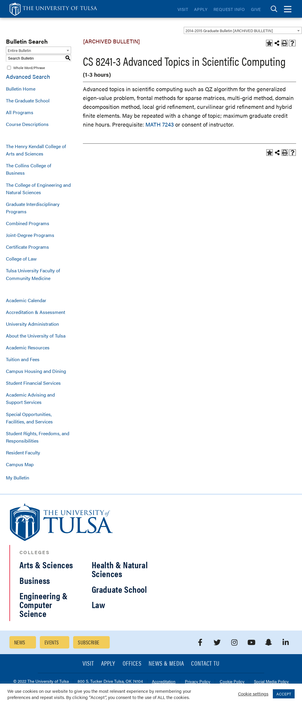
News (19, 642)
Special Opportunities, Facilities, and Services (29, 418)
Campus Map (20, 464)
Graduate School (119, 589)
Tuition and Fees (23, 359)
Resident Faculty (23, 452)
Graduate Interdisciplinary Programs (33, 208)
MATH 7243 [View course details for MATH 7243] (159, 124)
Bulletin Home (20, 88)
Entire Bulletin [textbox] (19, 50)
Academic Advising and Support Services (30, 398)
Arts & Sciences (46, 564)
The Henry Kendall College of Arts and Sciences (36, 150)
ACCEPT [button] (283, 694)
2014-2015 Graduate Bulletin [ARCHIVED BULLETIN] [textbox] (229, 30)
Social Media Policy (271, 681)
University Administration (32, 323)
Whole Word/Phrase (29, 67)
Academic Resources (28, 347)
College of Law (21, 258)
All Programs (19, 112)
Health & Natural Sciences (120, 569)
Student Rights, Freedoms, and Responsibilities (37, 437)
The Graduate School (28, 100)
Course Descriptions (27, 124)
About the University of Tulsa (35, 335)
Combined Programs (27, 223)
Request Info (229, 9)
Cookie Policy (232, 681)
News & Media (166, 663)
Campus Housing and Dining (36, 371)
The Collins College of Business (28, 169)
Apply (201, 9)
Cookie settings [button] (253, 693)
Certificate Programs (27, 246)
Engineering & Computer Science (43, 604)
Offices (132, 663)
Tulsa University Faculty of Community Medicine (33, 274)
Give (256, 9)
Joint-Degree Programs (30, 235)
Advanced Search (28, 77)
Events (52, 642)
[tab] (273, 9)
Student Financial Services (33, 382)
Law (98, 604)
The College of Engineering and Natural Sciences (38, 188)
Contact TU (205, 663)
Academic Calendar (26, 300)
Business (34, 580)
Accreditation (163, 681)
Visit (183, 9)
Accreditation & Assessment (35, 312)
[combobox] (243, 30)
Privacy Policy (197, 681)
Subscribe (88, 642)
